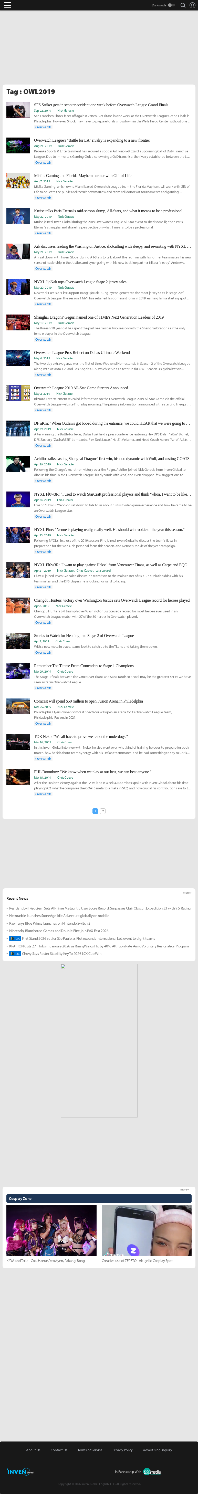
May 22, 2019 (43, 216)
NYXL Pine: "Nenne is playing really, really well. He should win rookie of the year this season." (109, 529)
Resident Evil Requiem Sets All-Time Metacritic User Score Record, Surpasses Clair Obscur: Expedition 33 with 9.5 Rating (100, 908)
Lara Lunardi (65, 500)
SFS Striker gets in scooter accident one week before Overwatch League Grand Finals (101, 105)
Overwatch (43, 127)
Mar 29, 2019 (42, 671)
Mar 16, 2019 (42, 742)
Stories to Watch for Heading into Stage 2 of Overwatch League (84, 635)
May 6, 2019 (42, 358)
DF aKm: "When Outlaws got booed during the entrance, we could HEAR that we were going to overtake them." (113, 423)
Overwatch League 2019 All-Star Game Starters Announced (81, 388)
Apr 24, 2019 (42, 500)
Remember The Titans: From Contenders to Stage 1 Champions (84, 666)
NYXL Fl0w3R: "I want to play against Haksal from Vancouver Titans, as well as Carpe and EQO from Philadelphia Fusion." (113, 565)
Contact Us (59, 1450)
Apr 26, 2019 (42, 464)
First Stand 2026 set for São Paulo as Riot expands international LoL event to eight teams (82, 938)
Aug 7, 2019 (42, 181)
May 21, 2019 (43, 252)
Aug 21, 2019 (43, 146)
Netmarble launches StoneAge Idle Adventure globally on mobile (59, 915)
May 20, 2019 (43, 287)
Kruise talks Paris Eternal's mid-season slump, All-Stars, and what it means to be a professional (108, 211)
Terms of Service (90, 1450)
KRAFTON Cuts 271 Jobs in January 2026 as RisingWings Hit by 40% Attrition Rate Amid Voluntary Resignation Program (99, 946)
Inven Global (27, 5)
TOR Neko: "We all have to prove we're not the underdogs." (81, 736)
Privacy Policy (122, 1450)
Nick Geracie (65, 110)
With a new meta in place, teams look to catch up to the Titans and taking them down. (96, 646)
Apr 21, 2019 (42, 570)
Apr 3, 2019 (41, 641)
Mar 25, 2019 (42, 707)
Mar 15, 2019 (42, 777)
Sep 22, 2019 (42, 110)
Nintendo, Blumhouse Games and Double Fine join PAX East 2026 (59, 930)
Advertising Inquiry (157, 1450)
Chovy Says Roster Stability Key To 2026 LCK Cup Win (55, 953)
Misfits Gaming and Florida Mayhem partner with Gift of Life (82, 175)
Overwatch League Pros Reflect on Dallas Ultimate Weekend (82, 352)
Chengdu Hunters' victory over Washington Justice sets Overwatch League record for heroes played (112, 600)
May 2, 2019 (42, 393)
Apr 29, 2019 (42, 429)
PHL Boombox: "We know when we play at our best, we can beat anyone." (92, 772)
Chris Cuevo (84, 570)
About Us (33, 1450)
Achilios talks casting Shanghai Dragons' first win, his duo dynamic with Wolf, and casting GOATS (112, 458)
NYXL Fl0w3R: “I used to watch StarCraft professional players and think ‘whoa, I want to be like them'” (113, 494)
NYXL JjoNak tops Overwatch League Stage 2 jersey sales (80, 282)
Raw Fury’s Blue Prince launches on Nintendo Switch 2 (49, 923)
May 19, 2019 (43, 323)
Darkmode (159, 5)
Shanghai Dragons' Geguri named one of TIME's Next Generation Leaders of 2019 (99, 317)
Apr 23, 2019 (42, 535)
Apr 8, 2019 (41, 606)
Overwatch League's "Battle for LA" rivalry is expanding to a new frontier (92, 140)
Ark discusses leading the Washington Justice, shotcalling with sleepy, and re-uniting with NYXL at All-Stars (113, 246)
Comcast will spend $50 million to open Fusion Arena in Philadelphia (88, 701)
